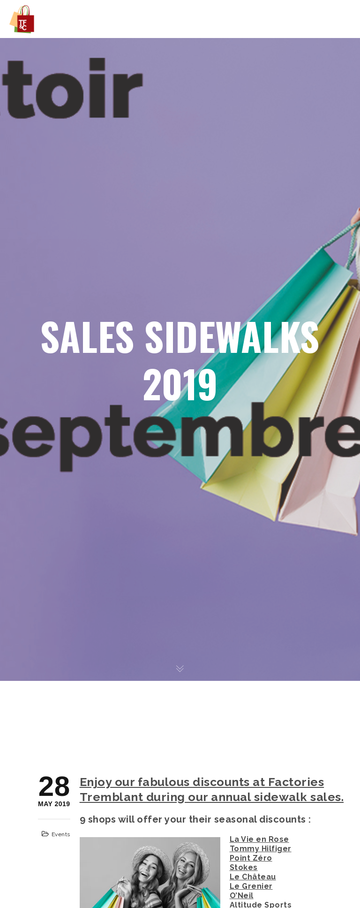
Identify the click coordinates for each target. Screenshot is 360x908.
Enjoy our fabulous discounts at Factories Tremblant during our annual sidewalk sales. (212, 789)
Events (61, 834)
